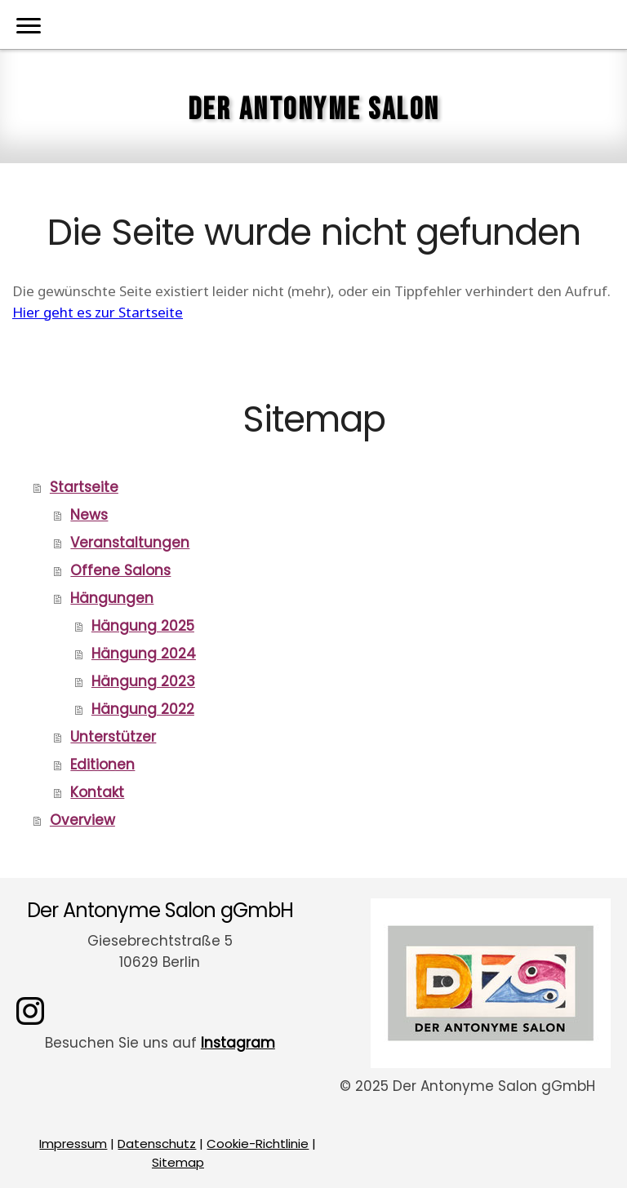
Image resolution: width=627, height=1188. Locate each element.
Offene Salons (120, 570)
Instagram (238, 1043)
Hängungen (111, 598)
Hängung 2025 (142, 626)
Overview (82, 820)
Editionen (102, 764)
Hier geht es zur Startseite (97, 312)
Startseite (84, 487)
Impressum (73, 1143)
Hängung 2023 (143, 681)
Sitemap (178, 1162)
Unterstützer (113, 737)
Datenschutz (157, 1143)
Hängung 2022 (142, 709)
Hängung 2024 (143, 653)
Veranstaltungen (129, 542)
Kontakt (97, 792)
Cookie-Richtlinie (258, 1143)
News (89, 515)
